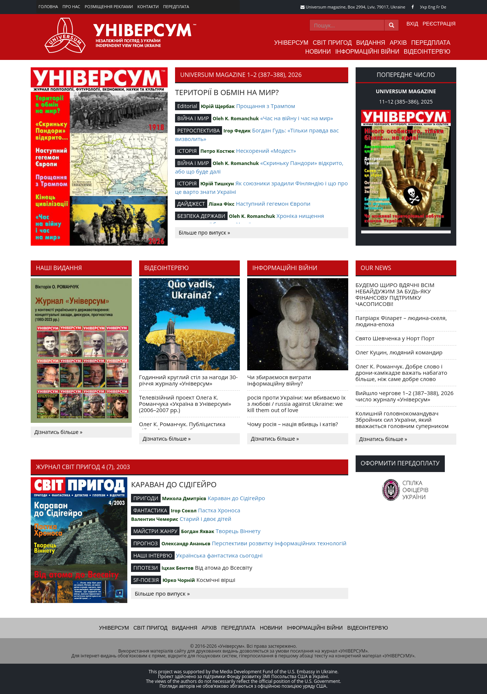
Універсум (291, 43)
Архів (398, 43)
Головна (48, 6)
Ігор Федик (237, 130)
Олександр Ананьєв (185, 543)
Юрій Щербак (218, 106)
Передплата (176, 6)
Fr (438, 7)
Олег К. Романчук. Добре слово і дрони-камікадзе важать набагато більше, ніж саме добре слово (401, 373)
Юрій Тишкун (217, 183)
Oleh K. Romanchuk (236, 118)
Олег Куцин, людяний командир (399, 352)
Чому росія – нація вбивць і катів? (292, 424)
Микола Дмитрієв (184, 498)
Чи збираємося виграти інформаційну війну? (279, 380)
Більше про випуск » (204, 232)
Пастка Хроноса (219, 510)
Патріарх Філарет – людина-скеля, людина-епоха (401, 321)
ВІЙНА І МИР (193, 118)
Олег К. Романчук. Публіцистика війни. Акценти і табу (182, 427)
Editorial (187, 106)
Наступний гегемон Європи (273, 203)
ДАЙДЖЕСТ (191, 203)
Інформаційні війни (367, 51)
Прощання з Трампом (265, 106)
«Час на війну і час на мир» (296, 118)
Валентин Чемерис (154, 519)
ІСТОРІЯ (187, 150)
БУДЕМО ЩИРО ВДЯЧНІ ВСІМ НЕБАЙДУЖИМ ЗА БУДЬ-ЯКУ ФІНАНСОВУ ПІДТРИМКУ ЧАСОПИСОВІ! (395, 294)
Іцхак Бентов (178, 568)
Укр (423, 7)
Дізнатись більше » (58, 431)
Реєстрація (439, 24)
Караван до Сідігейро (236, 498)
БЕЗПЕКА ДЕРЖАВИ (201, 215)
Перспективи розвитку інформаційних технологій (279, 543)
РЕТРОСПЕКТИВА (198, 130)
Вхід (412, 24)
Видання (370, 43)
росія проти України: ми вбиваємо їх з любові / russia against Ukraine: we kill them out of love (296, 404)
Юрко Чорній (178, 580)
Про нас (71, 6)
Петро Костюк (217, 151)
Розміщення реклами (109, 6)
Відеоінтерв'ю (427, 51)
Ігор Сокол (184, 510)
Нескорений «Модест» (266, 150)
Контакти (148, 6)
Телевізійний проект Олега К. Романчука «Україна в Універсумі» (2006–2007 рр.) (185, 404)
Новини (318, 51)
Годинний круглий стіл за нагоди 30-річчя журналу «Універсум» (188, 380)
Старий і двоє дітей (205, 518)
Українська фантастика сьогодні (219, 555)
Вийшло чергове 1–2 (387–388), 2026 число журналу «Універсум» (405, 396)
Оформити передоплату (400, 463)
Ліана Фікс (222, 204)
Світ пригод (332, 43)
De (443, 7)
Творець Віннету (238, 531)
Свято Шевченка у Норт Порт (395, 338)
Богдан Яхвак (197, 531)
